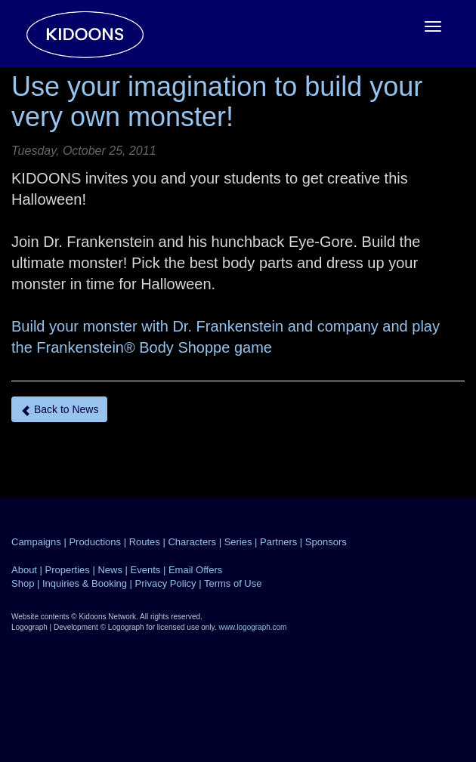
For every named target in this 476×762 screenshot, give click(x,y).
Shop (22, 583)
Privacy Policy (165, 583)
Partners (278, 542)
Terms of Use (233, 583)
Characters (192, 542)
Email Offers (195, 569)
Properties (67, 569)
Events (146, 569)
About (24, 569)
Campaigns (36, 542)
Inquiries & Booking (84, 583)
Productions (95, 542)
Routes (144, 542)
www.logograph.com (252, 627)
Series (238, 542)
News (109, 569)
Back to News (59, 409)
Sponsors (326, 542)
